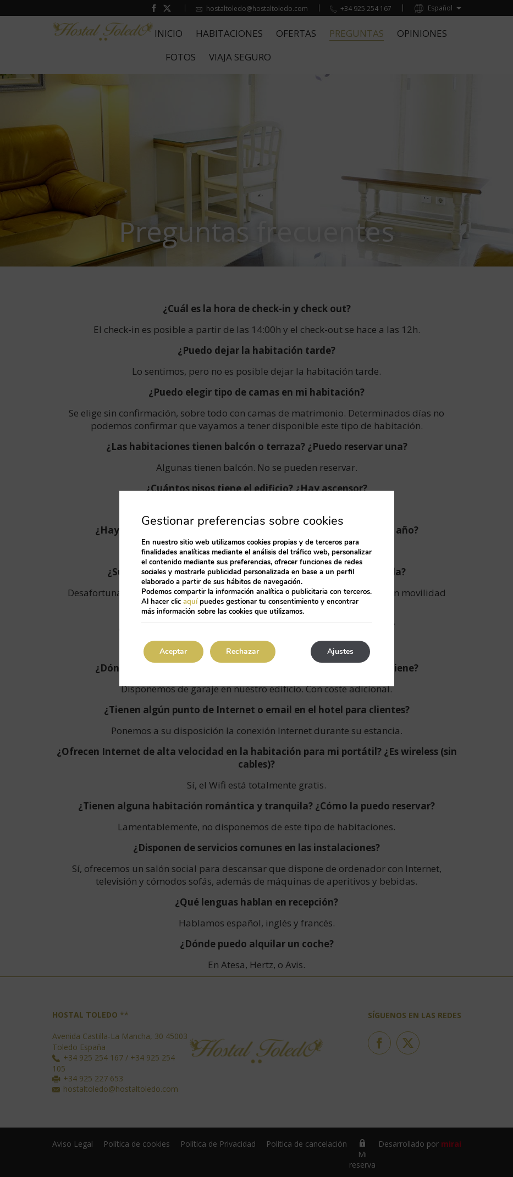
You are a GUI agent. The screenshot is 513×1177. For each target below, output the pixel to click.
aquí (190, 602)
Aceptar (173, 651)
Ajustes (340, 651)
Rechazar (243, 651)
